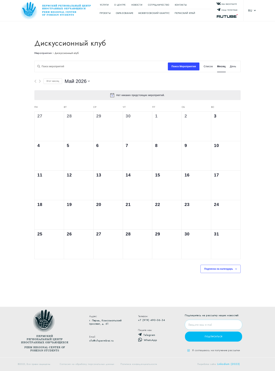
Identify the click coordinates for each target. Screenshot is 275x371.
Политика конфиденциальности (138, 364)
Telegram (149, 335)
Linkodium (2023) (228, 364)
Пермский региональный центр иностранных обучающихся (66, 7)
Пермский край (185, 13)
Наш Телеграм (229, 10)
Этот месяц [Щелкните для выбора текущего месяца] (52, 81)
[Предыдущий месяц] (35, 81)
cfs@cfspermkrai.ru (101, 341)
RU (252, 10)
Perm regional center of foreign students (59, 13)
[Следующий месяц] (40, 81)
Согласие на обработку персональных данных (87, 364)
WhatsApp (150, 340)
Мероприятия (43, 53)
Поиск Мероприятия (183, 66)
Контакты (181, 4)
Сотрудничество (158, 4)
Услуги (104, 4)
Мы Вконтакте (229, 4)
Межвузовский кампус (154, 13)
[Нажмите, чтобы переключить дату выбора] (77, 81)
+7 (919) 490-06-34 (151, 320)
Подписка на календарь (218, 268)
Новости (136, 4)
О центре (120, 4)
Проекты (105, 13)
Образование (124, 13)
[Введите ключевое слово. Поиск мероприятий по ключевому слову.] (101, 66)
